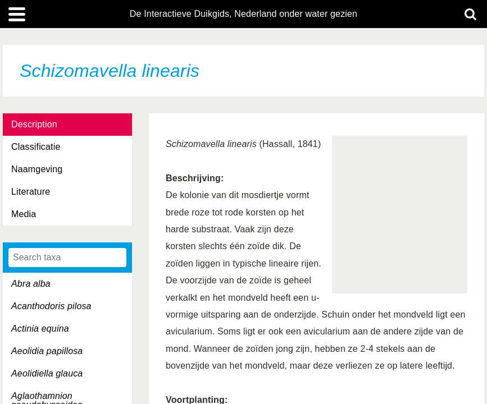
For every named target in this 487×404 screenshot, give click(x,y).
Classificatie (35, 147)
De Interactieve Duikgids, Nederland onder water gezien (243, 14)
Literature (30, 191)
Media (23, 214)
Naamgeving (36, 169)
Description (34, 124)
